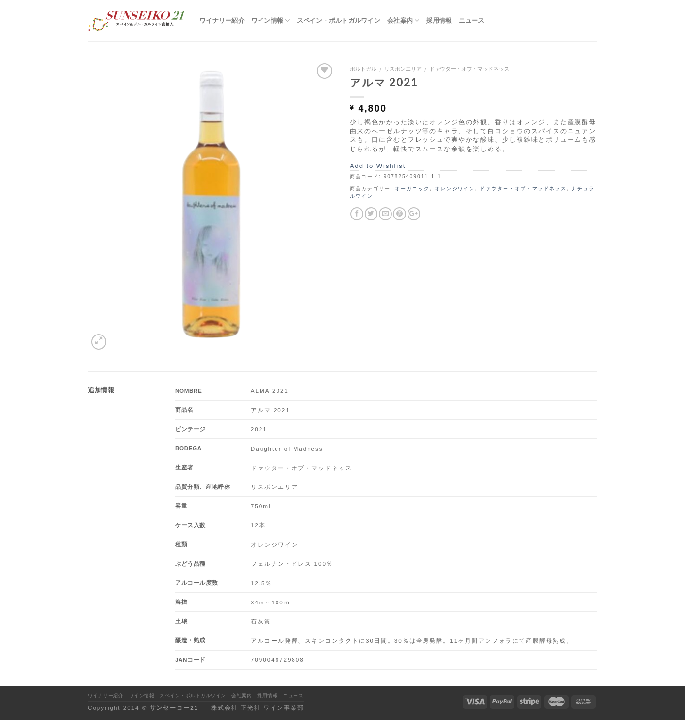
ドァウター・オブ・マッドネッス (469, 69)
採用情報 (439, 20)
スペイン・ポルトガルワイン (338, 20)
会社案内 (403, 20)
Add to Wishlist (378, 165)
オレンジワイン (455, 188)
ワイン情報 (270, 20)
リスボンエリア (403, 69)
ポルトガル (363, 69)
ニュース (472, 20)
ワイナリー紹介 (222, 20)
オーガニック (412, 188)
